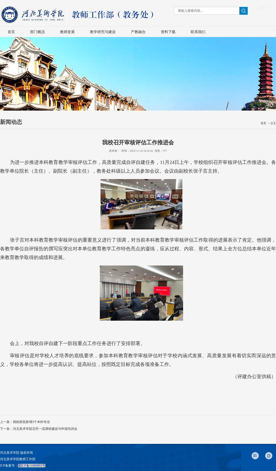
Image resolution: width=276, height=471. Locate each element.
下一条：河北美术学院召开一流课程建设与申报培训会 (38, 429)
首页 (11, 32)
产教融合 (138, 32)
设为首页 (269, 7)
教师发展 (67, 32)
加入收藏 (254, 7)
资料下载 (168, 32)
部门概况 (37, 32)
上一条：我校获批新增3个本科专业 (25, 422)
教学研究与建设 (103, 32)
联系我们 (198, 32)
